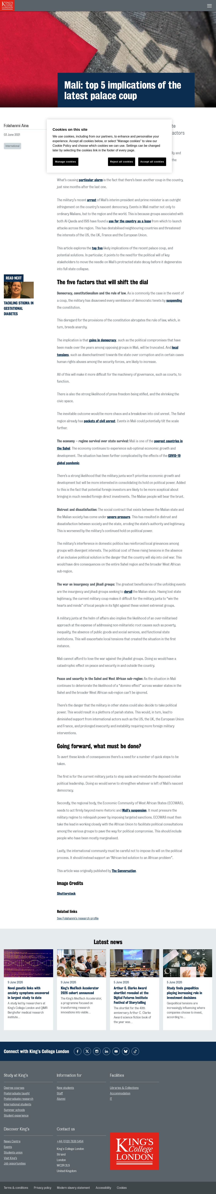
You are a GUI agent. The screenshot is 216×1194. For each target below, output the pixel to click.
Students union (13, 1152)
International (12, 146)
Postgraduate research (18, 1098)
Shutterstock (66, 893)
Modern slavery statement (73, 1187)
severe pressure (118, 516)
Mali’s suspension (134, 810)
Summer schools (14, 1110)
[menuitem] (28, 1088)
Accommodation (120, 1093)
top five (97, 248)
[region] (109, 146)
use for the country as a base (130, 221)
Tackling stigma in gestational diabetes (18, 308)
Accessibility (103, 1187)
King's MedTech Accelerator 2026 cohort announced (80, 990)
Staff (60, 1093)
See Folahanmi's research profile (78, 918)
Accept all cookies (152, 161)
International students (17, 1104)
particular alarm (91, 179)
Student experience (16, 1115)
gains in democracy (102, 340)
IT (111, 1098)
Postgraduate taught (17, 1093)
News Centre (12, 1141)
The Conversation (124, 870)
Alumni (61, 1098)
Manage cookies (65, 161)
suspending (174, 300)
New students (65, 1087)
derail (128, 591)
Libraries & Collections (124, 1087)
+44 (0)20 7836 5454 (70, 1141)
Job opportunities (15, 1163)
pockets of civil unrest (99, 420)
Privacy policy (42, 1187)
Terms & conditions (16, 1187)
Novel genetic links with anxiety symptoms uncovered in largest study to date (28, 993)
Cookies (122, 1187)
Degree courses (14, 1087)
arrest (91, 199)
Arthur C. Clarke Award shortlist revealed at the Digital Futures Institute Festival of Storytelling (131, 995)
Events (8, 1147)
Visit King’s (10, 1158)
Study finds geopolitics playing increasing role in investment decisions (184, 993)
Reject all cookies (121, 161)
